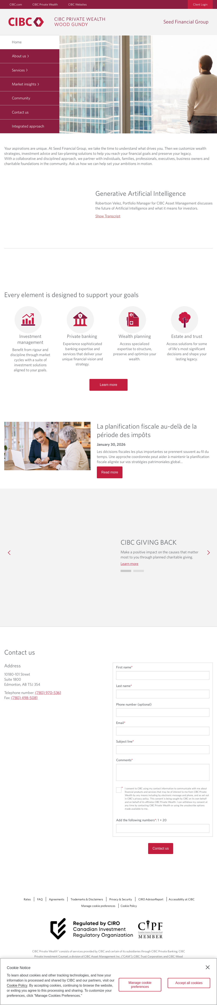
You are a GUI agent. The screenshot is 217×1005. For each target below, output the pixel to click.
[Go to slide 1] (138, 571)
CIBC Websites (77, 4)
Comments (124, 760)
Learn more (108, 385)
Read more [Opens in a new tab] (109, 472)
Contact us (20, 112)
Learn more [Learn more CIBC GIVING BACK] (129, 564)
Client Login (200, 4)
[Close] (207, 967)
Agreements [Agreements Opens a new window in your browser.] (56, 899)
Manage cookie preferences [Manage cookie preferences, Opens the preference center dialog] (140, 985)
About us (20, 56)
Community (21, 98)
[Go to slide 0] (126, 571)
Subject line (125, 741)
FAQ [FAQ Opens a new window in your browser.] (40, 899)
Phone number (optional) (134, 704)
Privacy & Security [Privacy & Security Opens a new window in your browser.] (120, 899)
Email (120, 723)
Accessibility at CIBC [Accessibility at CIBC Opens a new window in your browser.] (182, 899)
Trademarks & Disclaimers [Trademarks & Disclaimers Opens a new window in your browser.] (87, 899)
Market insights (25, 84)
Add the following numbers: (141, 820)
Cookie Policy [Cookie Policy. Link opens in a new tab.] (129, 906)
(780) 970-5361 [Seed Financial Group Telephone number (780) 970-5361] (48, 692)
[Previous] (9, 552)
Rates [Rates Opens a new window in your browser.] (27, 899)
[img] (64, 552)
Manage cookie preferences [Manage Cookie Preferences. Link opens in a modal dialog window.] (98, 906)
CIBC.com (16, 4)
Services (20, 70)
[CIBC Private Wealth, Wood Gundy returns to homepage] (58, 22)
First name (124, 667)
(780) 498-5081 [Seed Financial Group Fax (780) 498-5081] (24, 697)
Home (17, 42)
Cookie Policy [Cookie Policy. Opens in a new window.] (17, 985)
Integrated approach (28, 126)
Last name (124, 686)
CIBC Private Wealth (45, 4)
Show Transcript (107, 216)
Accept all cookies (188, 983)
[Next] (207, 552)
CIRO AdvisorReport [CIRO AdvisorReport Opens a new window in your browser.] (150, 899)
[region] (108, 981)
